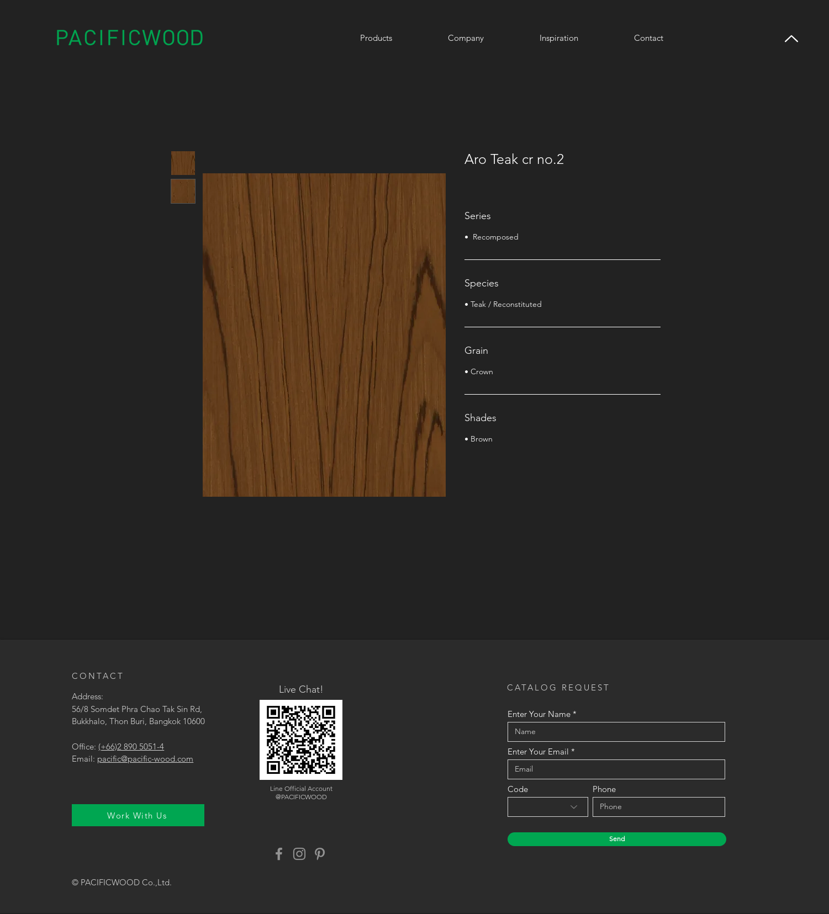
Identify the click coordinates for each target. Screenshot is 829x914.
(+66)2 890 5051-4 (131, 746)
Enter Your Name (539, 714)
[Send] (617, 839)
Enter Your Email (538, 751)
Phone (604, 789)
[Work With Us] (138, 815)
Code (518, 789)
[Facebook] (279, 854)
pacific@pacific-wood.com (145, 758)
